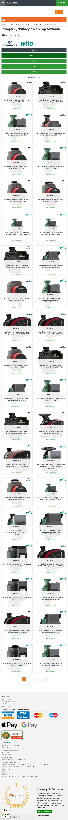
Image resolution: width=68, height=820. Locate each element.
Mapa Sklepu (6, 769)
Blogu (4, 774)
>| (44, 679)
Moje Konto (6, 699)
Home (4, 24)
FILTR (34, 50)
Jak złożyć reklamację (10, 750)
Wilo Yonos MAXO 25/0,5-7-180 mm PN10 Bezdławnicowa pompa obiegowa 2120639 (51, 466)
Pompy (28, 24)
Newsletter (6, 706)
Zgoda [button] (40, 812)
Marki (4, 771)
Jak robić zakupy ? (8, 747)
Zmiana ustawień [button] (43, 815)
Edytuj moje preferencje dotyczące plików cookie (20, 776)
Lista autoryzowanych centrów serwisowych (18, 767)
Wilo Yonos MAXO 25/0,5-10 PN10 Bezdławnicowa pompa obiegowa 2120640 (17, 532)
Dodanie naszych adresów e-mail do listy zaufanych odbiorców (25, 764)
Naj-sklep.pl (16, 817)
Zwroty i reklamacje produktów (13, 759)
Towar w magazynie (34, 77)
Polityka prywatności (9, 762)
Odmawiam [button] (47, 812)
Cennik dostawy (7, 755)
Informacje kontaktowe (10, 745)
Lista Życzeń (6, 704)
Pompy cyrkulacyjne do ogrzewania (45, 24)
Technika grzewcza (16, 24)
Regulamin (5, 752)
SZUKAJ (58, 11)
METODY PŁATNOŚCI (8, 757)
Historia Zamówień (8, 701)
